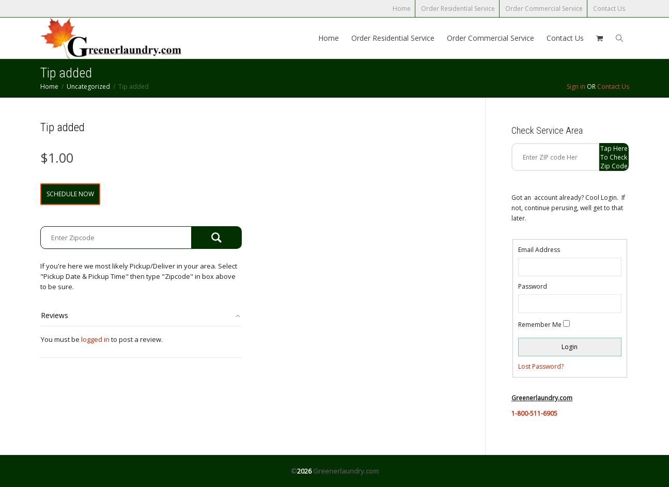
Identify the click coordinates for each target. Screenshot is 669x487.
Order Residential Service (458, 8)
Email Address (539, 249)
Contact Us (609, 8)
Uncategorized (88, 86)
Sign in (576, 86)
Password (532, 286)
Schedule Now (70, 194)
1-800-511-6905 (534, 413)
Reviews (54, 315)
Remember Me (540, 324)
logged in (95, 339)
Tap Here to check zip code (614, 157)
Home (402, 8)
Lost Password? (541, 366)
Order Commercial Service (544, 8)
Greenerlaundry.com (346, 471)
